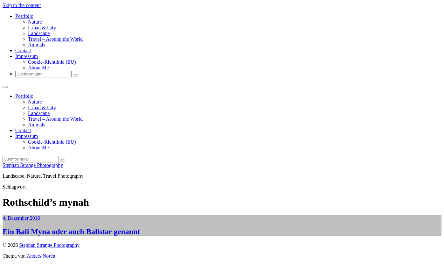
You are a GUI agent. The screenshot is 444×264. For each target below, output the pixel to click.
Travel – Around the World (55, 39)
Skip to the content (22, 5)
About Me (38, 67)
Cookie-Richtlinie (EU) (52, 62)
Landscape (39, 33)
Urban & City (42, 27)
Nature (35, 22)
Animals (36, 44)
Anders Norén (41, 256)
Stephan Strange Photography (33, 165)
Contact (23, 50)
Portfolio (24, 16)
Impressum (26, 56)
